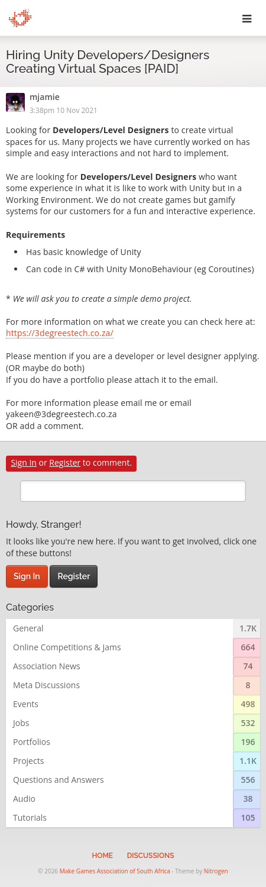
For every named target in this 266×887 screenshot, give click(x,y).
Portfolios (31, 741)
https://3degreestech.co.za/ (59, 333)
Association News (46, 666)
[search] (133, 491)
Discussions (150, 855)
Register (64, 462)
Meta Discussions (46, 685)
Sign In (24, 462)
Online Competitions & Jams (67, 647)
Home (102, 855)
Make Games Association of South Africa (115, 871)
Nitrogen (216, 871)
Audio (24, 798)
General (28, 628)
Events (25, 703)
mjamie (45, 97)
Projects (28, 760)
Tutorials (30, 817)
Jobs (21, 722)
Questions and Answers (58, 779)
